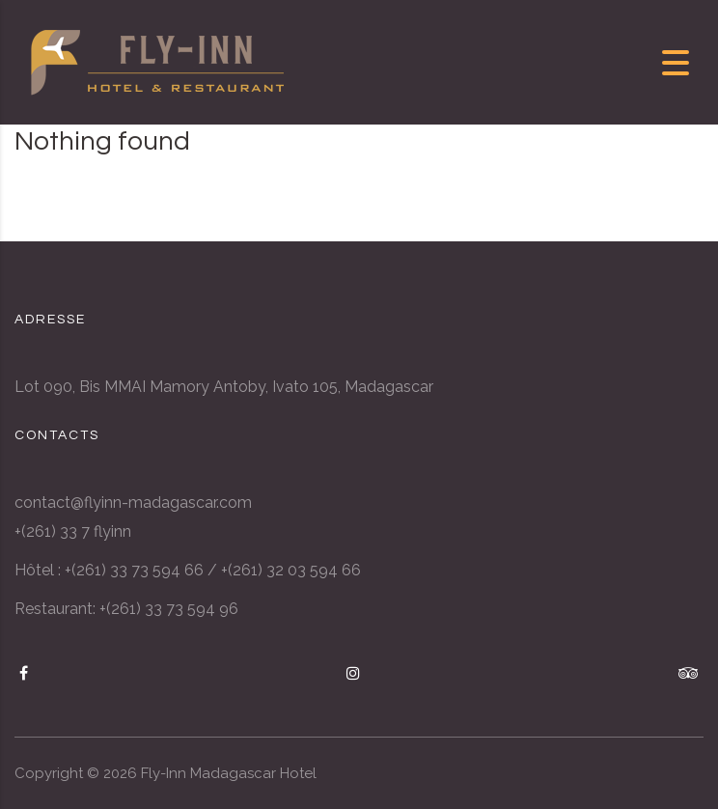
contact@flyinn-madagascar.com (133, 502)
